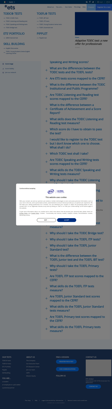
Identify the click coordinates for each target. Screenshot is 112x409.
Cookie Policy (35, 213)
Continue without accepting (27, 188)
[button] (56, 191)
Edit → (46, 220)
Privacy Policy (23, 213)
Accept (66, 220)
